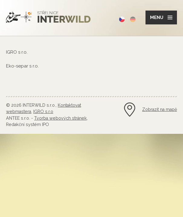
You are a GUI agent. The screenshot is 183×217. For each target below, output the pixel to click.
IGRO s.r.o (43, 111)
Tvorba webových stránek (60, 118)
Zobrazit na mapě (159, 109)
